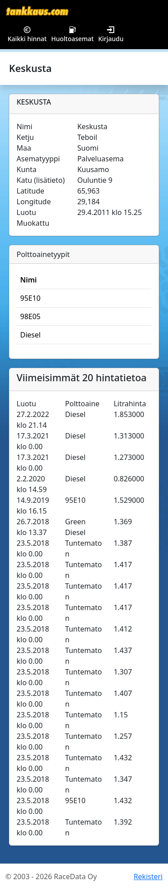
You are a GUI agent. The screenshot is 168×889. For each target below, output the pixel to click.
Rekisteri (148, 876)
